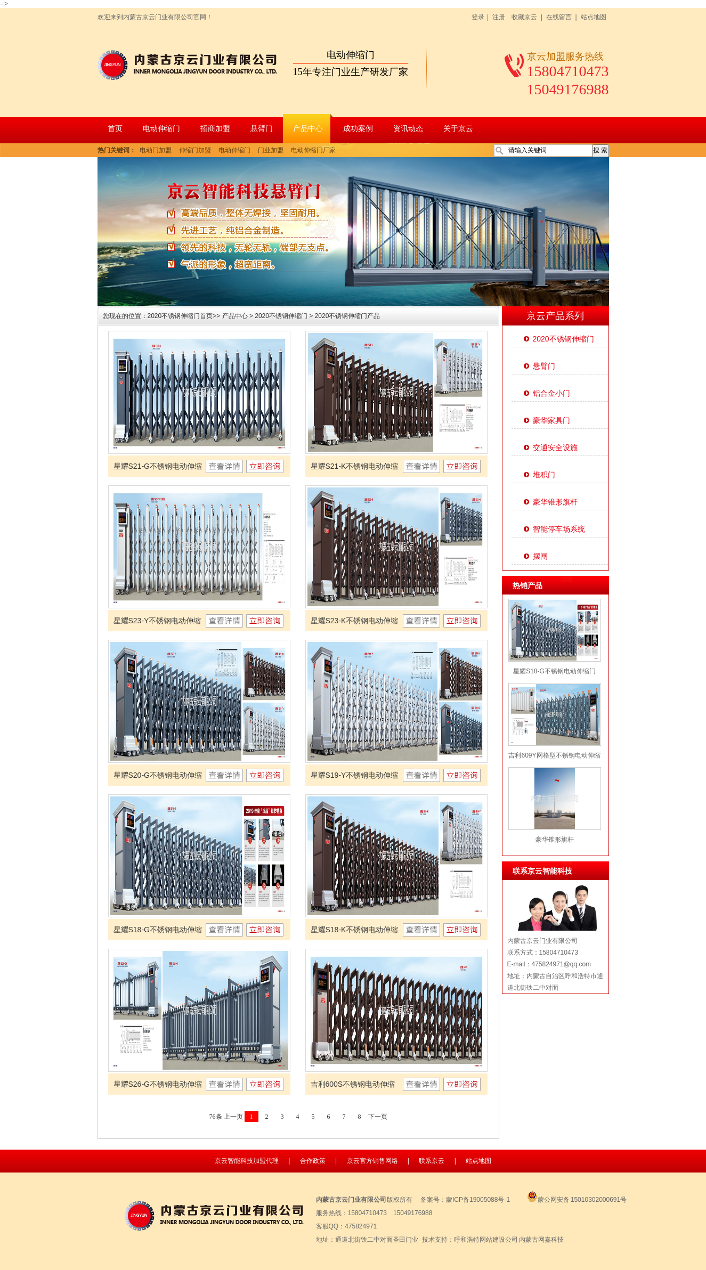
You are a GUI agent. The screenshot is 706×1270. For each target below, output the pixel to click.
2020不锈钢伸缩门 (281, 316)
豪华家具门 (551, 420)
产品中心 (308, 129)
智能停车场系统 (559, 529)
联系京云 (431, 1161)
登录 (478, 17)
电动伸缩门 (161, 129)
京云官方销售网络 (372, 1161)
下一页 (377, 1116)
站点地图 (593, 17)
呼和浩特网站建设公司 (486, 1239)
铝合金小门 (551, 393)
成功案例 (358, 129)
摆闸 (540, 556)
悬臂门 (261, 129)
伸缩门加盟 (195, 150)
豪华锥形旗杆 (555, 502)
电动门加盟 (156, 150)
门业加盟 (270, 150)
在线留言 (559, 17)
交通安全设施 (555, 447)
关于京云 (458, 129)
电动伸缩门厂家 (313, 150)
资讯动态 (408, 129)
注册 (498, 17)
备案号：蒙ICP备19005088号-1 (465, 1199)
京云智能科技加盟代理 (247, 1161)
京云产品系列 (555, 316)
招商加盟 (215, 129)
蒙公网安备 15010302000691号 (574, 1199)
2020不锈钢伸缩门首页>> (185, 316)
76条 (215, 1116)
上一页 (233, 1116)
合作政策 (313, 1161)
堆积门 (544, 474)
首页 (115, 129)
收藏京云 (524, 17)
